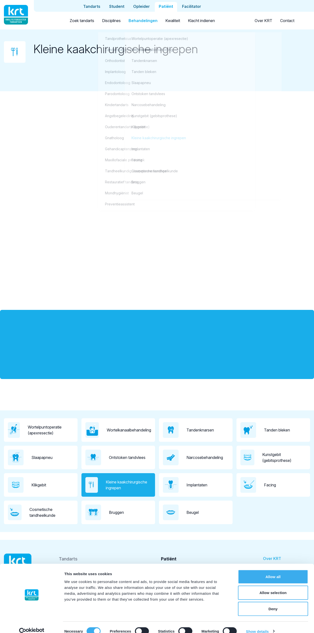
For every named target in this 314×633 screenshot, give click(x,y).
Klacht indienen (201, 20)
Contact (287, 20)
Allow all (273, 569)
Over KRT (263, 20)
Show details (257, 623)
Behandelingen (143, 20)
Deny (272, 601)
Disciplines (111, 20)
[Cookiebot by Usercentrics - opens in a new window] (31, 623)
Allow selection (273, 585)
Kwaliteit (172, 20)
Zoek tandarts (82, 20)
